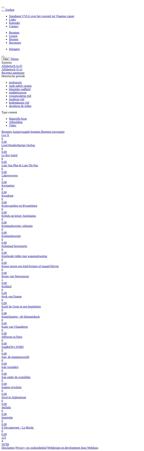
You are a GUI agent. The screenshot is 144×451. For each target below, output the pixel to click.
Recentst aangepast (13, 72)
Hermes (13, 39)
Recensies (15, 42)
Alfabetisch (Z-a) (12, 69)
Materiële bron (18, 118)
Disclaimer (8, 447)
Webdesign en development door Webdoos (72, 447)
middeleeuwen (17, 92)
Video (12, 125)
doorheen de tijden (20, 106)
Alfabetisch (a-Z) (12, 66)
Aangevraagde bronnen (26, 131)
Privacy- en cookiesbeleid (30, 447)
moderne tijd (16, 99)
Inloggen (14, 49)
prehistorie (15, 82)
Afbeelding (15, 122)
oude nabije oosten (20, 85)
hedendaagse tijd (19, 102)
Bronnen (14, 32)
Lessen (13, 36)
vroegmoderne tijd (20, 95)
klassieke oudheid (19, 89)
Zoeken (9, 9)
